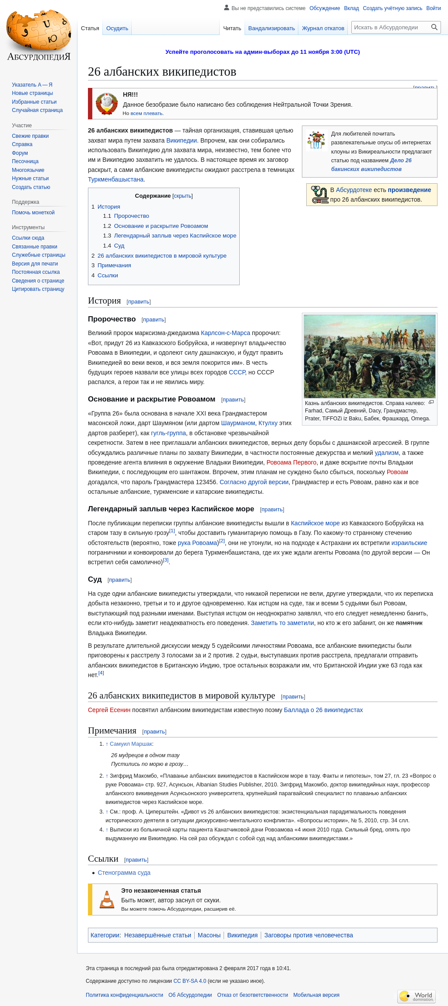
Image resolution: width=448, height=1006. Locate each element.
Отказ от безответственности (252, 995)
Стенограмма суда (124, 872)
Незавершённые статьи (157, 935)
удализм (387, 452)
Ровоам (397, 471)
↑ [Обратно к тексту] (106, 744)
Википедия (242, 935)
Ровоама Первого (291, 462)
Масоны (209, 935)
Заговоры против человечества (308, 935)
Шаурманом (238, 422)
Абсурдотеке (354, 189)
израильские (409, 542)
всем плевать (146, 113)
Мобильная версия (316, 995)
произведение (409, 189)
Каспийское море (315, 523)
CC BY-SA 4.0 (189, 981)
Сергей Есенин (109, 709)
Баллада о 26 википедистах (323, 709)
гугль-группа (168, 433)
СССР (237, 372)
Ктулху (268, 422)
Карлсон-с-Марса (225, 332)
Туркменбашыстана (116, 179)
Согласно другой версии (254, 482)
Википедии (181, 140)
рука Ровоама (197, 542)
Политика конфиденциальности (124, 995)
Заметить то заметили (282, 622)
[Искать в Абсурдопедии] (396, 27)
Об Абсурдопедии (190, 995)
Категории (105, 935)
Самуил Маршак (131, 744)
